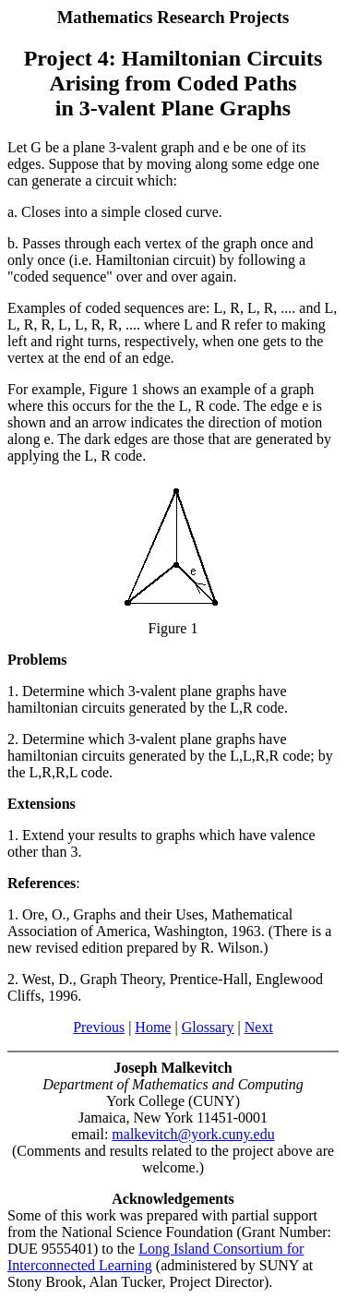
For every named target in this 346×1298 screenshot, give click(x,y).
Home (153, 1027)
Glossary (208, 1027)
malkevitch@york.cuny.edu (193, 1134)
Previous (99, 1027)
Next (259, 1027)
